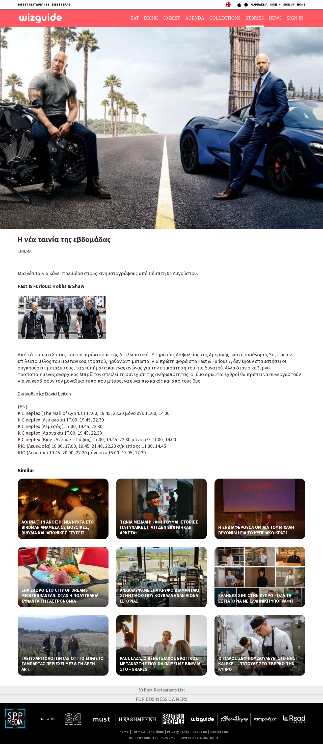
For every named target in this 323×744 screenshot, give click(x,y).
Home (124, 732)
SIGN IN (275, 4)
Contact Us (219, 732)
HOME (301, 4)
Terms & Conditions (148, 732)
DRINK (151, 18)
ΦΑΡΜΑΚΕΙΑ (259, 4)
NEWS (275, 18)
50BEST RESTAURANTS (33, 4)
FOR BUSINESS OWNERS (161, 699)
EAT (134, 18)
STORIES (255, 18)
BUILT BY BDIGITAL (143, 738)
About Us (200, 732)
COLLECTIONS (224, 18)
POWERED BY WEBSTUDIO (198, 738)
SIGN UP (288, 4)
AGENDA (194, 18)
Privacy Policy (178, 732)
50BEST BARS (61, 4)
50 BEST (171, 18)
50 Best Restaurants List (161, 690)
